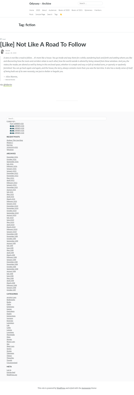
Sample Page (40, 14)
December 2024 (12, 157)
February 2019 (12, 257)
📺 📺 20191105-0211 (17, 126)
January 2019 (11, 260)
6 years (9, 121)
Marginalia (11, 335)
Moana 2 (10, 143)
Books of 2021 (77, 10)
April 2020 (10, 225)
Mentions (97, 10)
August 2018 (11, 271)
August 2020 (11, 215)
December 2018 (12, 262)
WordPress (61, 388)
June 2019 (10, 248)
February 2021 (12, 201)
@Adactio (7, 85)
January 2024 (11, 169)
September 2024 (13, 162)
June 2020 (10, 220)
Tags (56, 14)
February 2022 (12, 183)
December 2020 (12, 206)
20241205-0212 (12, 147)
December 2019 (12, 234)
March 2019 (11, 255)
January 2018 (11, 288)
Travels (9, 360)
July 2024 (10, 164)
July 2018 (10, 274)
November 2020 (12, 208)
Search (49, 14)
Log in (9, 370)
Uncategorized (12, 363)
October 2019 (11, 239)
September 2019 (12, 241)
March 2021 (11, 199)
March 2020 (11, 227)
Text (4, 39)
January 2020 (12, 232)
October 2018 (11, 267)
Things (9, 356)
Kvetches (10, 321)
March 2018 (11, 283)
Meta (8, 337)
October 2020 (11, 211)
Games (9, 309)
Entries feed (11, 372)
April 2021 (10, 197)
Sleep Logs (10, 346)
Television (10, 353)
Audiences (53, 10)
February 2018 (12, 285)
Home (31, 10)
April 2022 (10, 180)
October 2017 (11, 290)
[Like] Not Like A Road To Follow (43, 44)
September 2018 (12, 269)
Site (8, 344)
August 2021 (11, 190)
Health (9, 314)
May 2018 (10, 278)
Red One (10, 145)
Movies (9, 339)
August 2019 (11, 243)
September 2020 (13, 213)
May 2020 (10, 222)
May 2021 (10, 194)
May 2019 (10, 250)
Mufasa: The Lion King (15, 140)
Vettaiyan (10, 150)
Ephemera (88, 10)
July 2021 (10, 192)
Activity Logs (11, 297)
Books (9, 302)
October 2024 (11, 159)
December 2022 (12, 173)
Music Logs (11, 342)
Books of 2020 (64, 10)
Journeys (10, 318)
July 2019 (10, 246)
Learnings (10, 323)
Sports (9, 349)
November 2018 (12, 264)
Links (9, 328)
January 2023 (11, 171)
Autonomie (86, 388)
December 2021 (12, 187)
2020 (38, 10)
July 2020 (10, 218)
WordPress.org (12, 375)
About (44, 10)
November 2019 (12, 236)
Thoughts (10, 358)
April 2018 (10, 281)
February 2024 (12, 166)
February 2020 (12, 229)
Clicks (9, 304)
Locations (10, 332)
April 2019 (10, 253)
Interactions (11, 316)
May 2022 (10, 178)
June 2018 (10, 276)
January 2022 (12, 185)
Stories (9, 351)
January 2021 (11, 204)
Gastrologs (11, 311)
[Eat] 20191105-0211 (17, 124)
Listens (9, 330)
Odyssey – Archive (40, 3)
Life (8, 325)
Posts (31, 14)
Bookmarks (11, 300)
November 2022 (12, 176)
